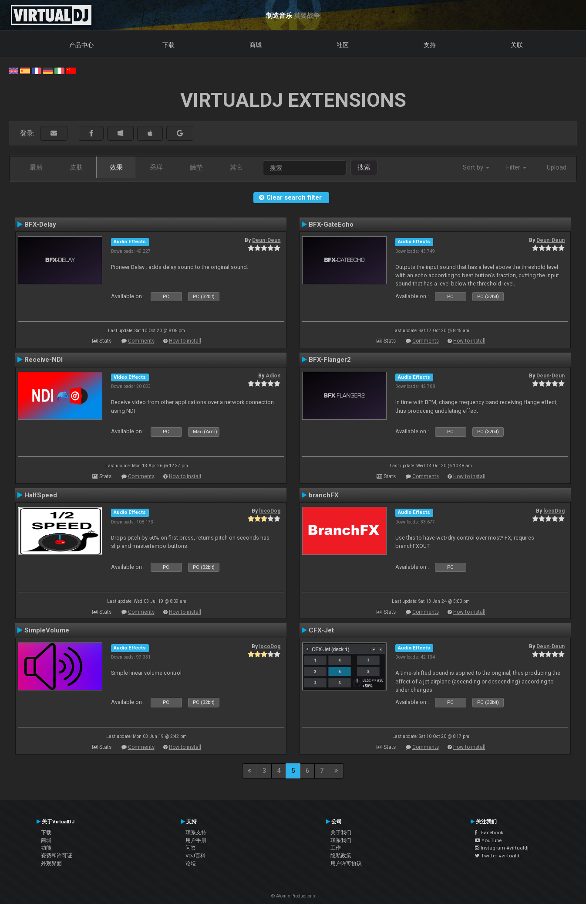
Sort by (476, 167)
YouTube (488, 840)
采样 (156, 167)
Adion (273, 376)
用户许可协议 (346, 863)
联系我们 (340, 840)
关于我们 (340, 832)
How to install (185, 341)
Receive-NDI (43, 360)
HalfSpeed (40, 495)
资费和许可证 (56, 856)
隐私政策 (340, 856)
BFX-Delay (40, 224)
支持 (430, 44)
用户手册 (195, 840)
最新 (36, 167)
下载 (168, 44)
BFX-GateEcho (331, 224)
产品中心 (81, 44)
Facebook (489, 832)
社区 (343, 44)
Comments (141, 341)
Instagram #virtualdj (502, 848)
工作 (335, 848)
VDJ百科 (195, 856)
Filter (516, 167)
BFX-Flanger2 (330, 360)
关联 (517, 44)
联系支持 (195, 832)
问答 (190, 848)
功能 (46, 848)
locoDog (269, 511)
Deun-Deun (266, 240)
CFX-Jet (321, 630)
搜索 (363, 167)
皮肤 (76, 167)
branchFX (324, 495)
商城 (255, 44)
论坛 (190, 863)
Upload (556, 167)
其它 (236, 167)
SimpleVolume (46, 630)
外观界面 (51, 863)
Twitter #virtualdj (498, 856)
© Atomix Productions (293, 896)
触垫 (196, 167)
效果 (116, 167)
